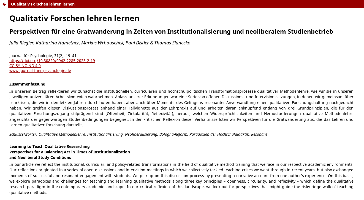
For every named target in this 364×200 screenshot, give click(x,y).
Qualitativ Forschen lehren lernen (43, 4)
